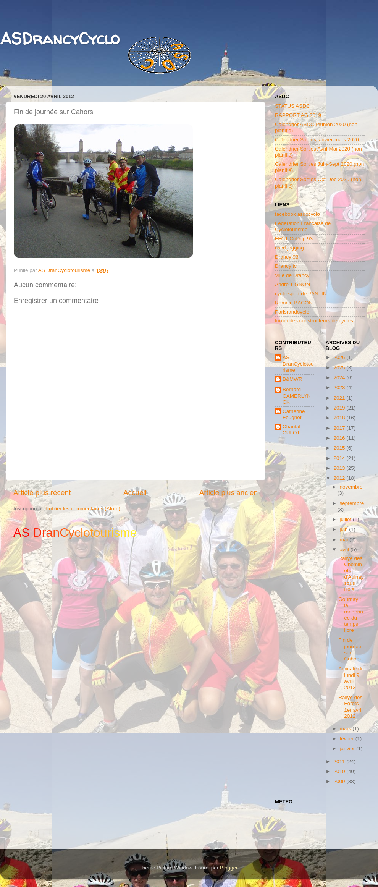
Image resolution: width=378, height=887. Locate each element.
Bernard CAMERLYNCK (297, 396)
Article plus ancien (228, 493)
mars (346, 729)
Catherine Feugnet (294, 414)
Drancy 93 (287, 257)
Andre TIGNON (292, 284)
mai (345, 539)
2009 (339, 781)
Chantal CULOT (291, 429)
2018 (339, 418)
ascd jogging (289, 248)
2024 (339, 377)
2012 (339, 478)
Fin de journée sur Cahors (349, 649)
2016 (339, 438)
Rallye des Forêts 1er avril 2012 (350, 706)
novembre (351, 487)
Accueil (135, 493)
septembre (352, 503)
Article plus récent (42, 493)
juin (344, 529)
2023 (339, 387)
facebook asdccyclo (297, 214)
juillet (346, 519)
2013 (339, 468)
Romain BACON (293, 303)
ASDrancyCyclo (60, 38)
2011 (339, 761)
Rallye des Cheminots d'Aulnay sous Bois (350, 573)
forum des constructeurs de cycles (314, 321)
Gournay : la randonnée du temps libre (350, 614)
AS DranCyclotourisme (298, 363)
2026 (339, 357)
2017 (339, 428)
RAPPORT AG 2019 (298, 115)
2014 (339, 458)
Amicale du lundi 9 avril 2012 (351, 678)
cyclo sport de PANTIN (301, 293)
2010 (339, 771)
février (347, 738)
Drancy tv (286, 266)
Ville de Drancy (292, 275)
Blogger (228, 868)
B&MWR (292, 379)
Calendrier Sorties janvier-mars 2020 (317, 139)
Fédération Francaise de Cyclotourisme (303, 226)
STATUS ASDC (292, 106)
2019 (339, 408)
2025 (339, 368)
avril (345, 549)
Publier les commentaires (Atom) (82, 508)
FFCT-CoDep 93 (294, 238)
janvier (348, 748)
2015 (339, 448)
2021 (339, 398)
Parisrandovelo (292, 312)
